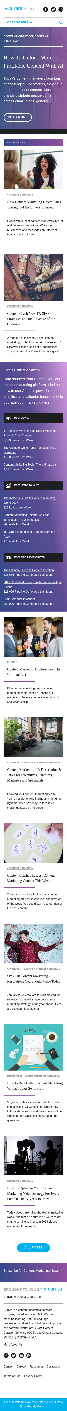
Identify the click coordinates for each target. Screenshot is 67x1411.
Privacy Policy (33, 1375)
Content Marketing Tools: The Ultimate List (30, 464)
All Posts (33, 1247)
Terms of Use (12, 1375)
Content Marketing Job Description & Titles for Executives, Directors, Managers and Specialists (34, 775)
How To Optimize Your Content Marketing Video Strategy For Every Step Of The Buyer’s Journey (33, 1193)
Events (12, 662)
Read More (20, 117)
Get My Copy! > (37, 1406)
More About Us (13, 1344)
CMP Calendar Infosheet (19, 599)
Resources (36, 1366)
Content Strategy (20, 194)
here (45, 402)
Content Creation (18, 36)
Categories (20, 22)
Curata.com (54, 1366)
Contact (8, 1366)
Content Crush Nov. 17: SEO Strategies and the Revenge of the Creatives (31, 319)
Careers (22, 1366)
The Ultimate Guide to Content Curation (29, 570)
